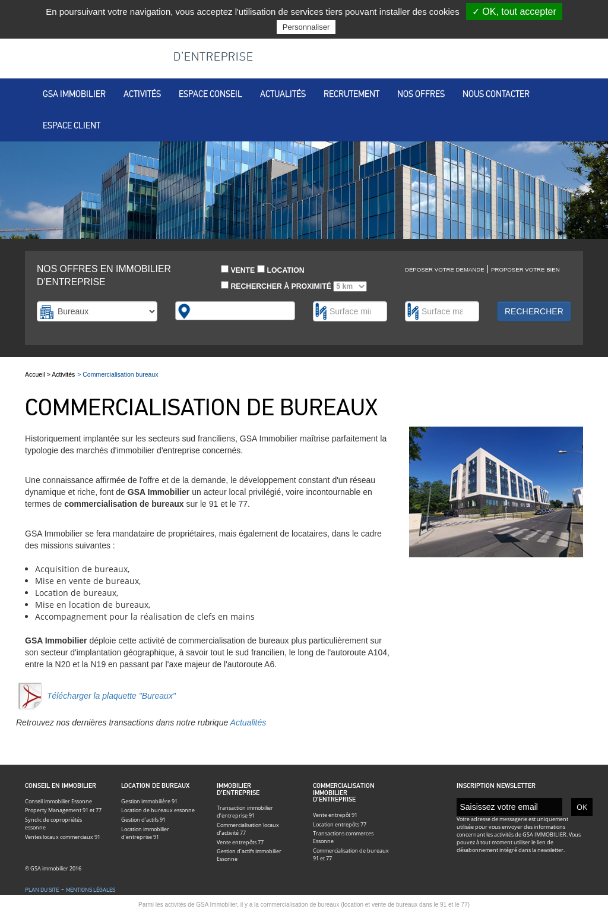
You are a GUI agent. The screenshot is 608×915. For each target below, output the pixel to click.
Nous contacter (496, 94)
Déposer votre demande (444, 269)
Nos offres (421, 94)
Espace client (71, 125)
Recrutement (351, 94)
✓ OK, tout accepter (514, 12)
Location (280, 269)
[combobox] (235, 310)
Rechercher (534, 311)
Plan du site (42, 890)
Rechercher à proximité (294, 286)
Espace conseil (210, 94)
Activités (142, 94)
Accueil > (38, 374)
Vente (238, 269)
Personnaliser (306, 27)
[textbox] (200, 311)
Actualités (283, 94)
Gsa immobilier (74, 94)
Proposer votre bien (525, 269)
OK (582, 807)
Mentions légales (90, 890)
